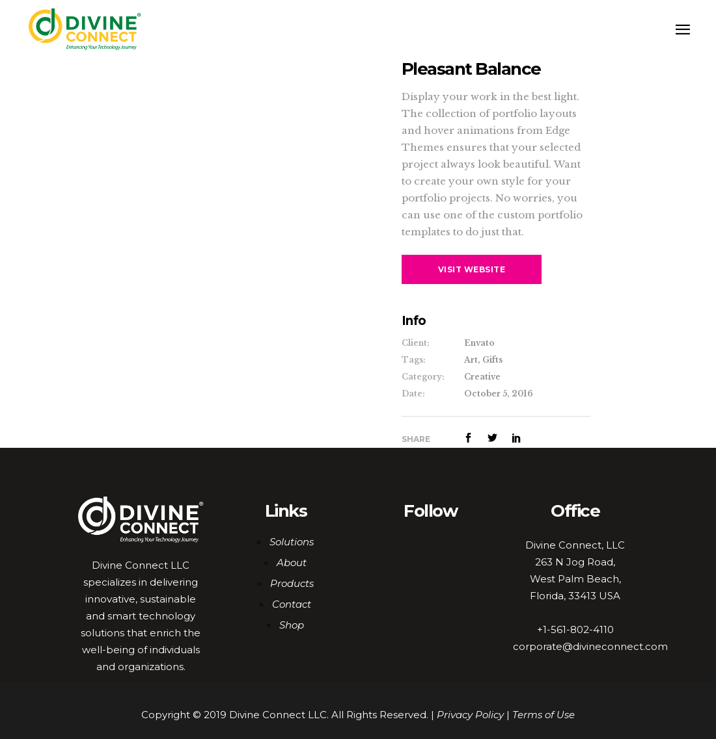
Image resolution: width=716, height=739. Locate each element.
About (292, 562)
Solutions (291, 542)
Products (292, 583)
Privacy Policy (470, 714)
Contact (291, 604)
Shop (291, 625)
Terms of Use (543, 714)
